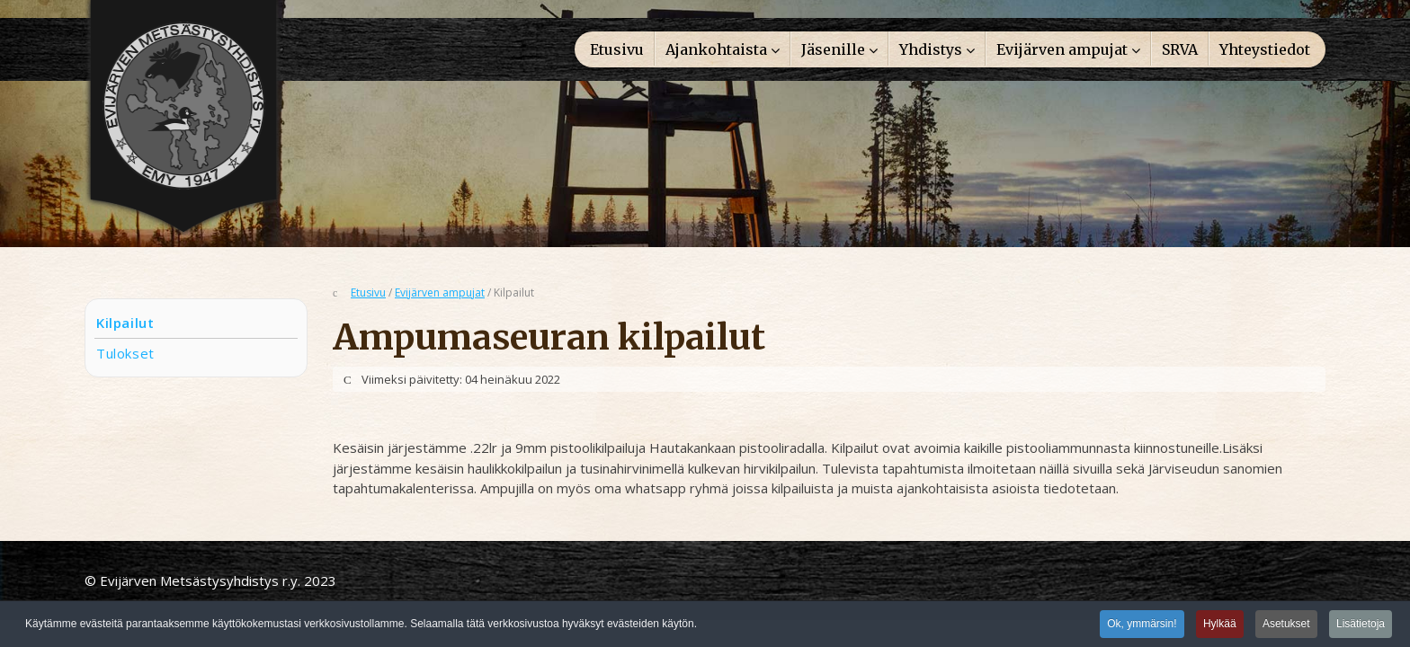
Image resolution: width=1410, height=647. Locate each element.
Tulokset (125, 353)
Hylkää (1219, 625)
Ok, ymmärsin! (1141, 625)
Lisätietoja (1360, 625)
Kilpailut (125, 323)
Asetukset (1286, 625)
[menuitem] (617, 48)
